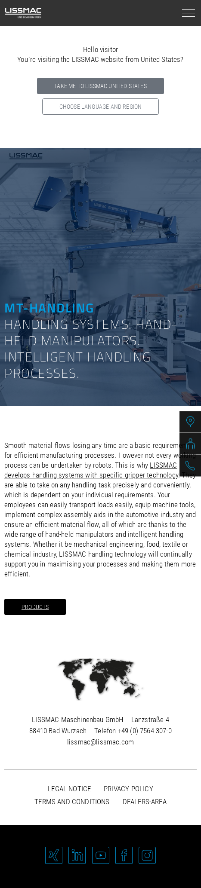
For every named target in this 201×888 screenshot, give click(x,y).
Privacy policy (128, 788)
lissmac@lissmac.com (100, 742)
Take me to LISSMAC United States (100, 86)
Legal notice (69, 788)
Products (35, 606)
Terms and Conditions (71, 801)
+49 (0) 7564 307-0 (145, 730)
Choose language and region (100, 106)
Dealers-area (145, 801)
